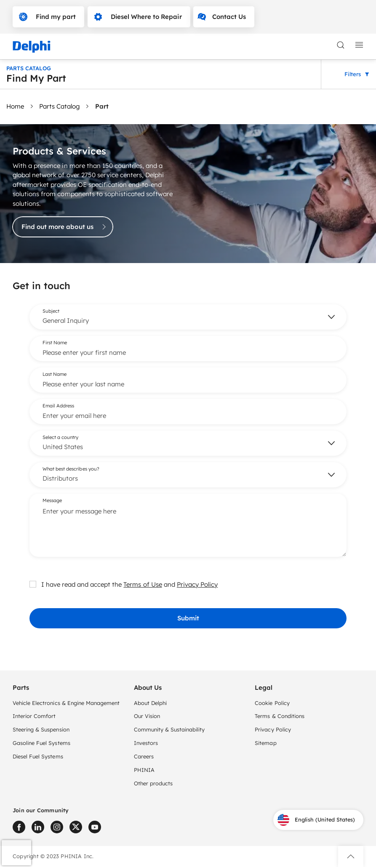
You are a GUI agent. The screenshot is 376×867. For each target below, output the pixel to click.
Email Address (58, 405)
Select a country (60, 437)
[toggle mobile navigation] (359, 45)
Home (15, 106)
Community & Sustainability (169, 729)
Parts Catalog (59, 106)
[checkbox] (32, 583)
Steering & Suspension (41, 729)
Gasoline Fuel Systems (41, 742)
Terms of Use (142, 584)
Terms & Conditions (279, 716)
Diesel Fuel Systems (38, 756)
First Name (55, 342)
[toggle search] (340, 45)
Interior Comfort (34, 716)
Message (52, 500)
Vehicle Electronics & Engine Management (66, 702)
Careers (144, 756)
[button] (350, 856)
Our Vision (147, 716)
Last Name (55, 374)
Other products (153, 783)
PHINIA (144, 769)
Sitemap (265, 742)
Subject (51, 311)
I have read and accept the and (123, 584)
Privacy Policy (197, 584)
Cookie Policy (272, 702)
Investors (146, 742)
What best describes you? (71, 468)
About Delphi (150, 702)
